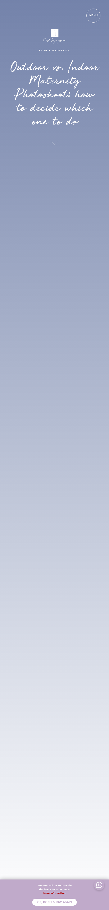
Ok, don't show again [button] (54, 902)
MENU (93, 15)
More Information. (54, 893)
